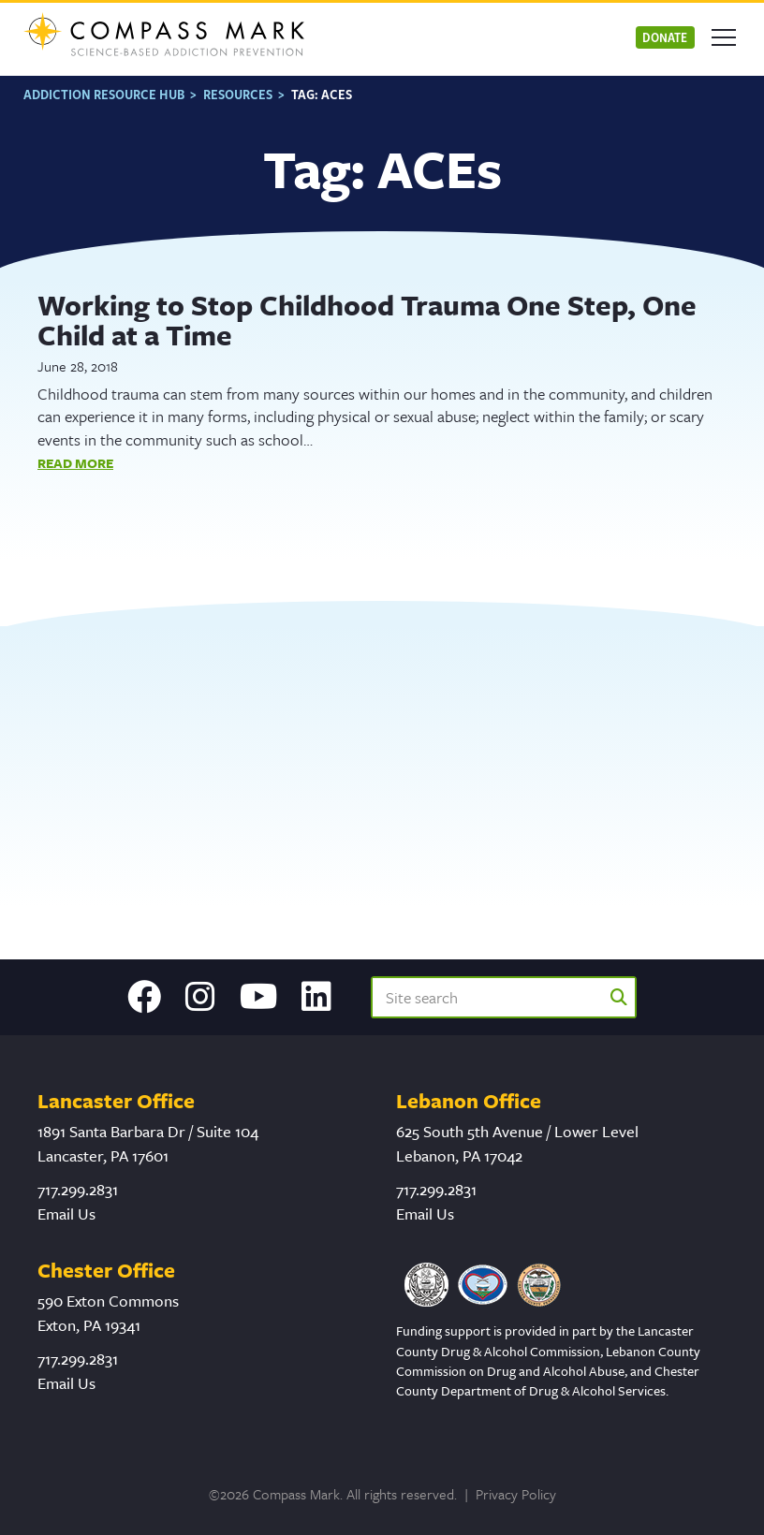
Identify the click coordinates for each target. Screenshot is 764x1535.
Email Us (66, 1213)
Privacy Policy (516, 1494)
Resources (237, 94)
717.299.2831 (77, 1189)
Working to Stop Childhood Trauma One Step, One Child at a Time (367, 320)
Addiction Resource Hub (103, 94)
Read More (75, 463)
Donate (664, 37)
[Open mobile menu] (724, 37)
